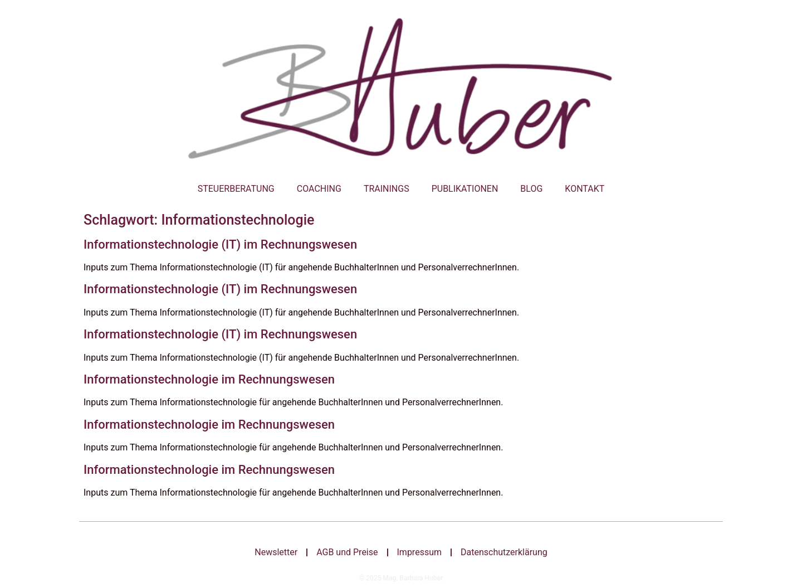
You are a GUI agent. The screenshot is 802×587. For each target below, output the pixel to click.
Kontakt (584, 188)
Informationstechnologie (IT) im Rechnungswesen (220, 244)
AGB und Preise (347, 552)
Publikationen (465, 188)
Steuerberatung (236, 188)
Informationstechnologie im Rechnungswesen (209, 379)
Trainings (386, 188)
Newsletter (276, 552)
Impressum (419, 552)
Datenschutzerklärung (504, 552)
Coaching (319, 188)
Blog (531, 188)
